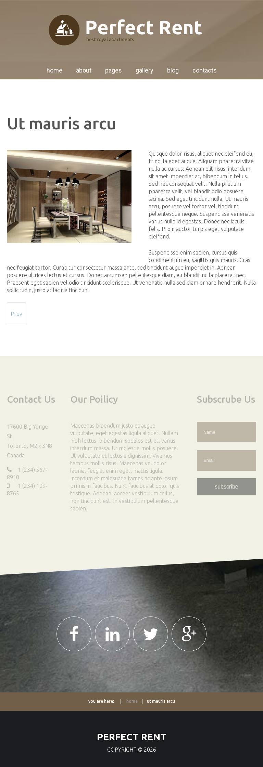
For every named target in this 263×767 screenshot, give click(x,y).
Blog (173, 70)
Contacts (204, 70)
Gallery (144, 70)
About (83, 70)
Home (54, 70)
